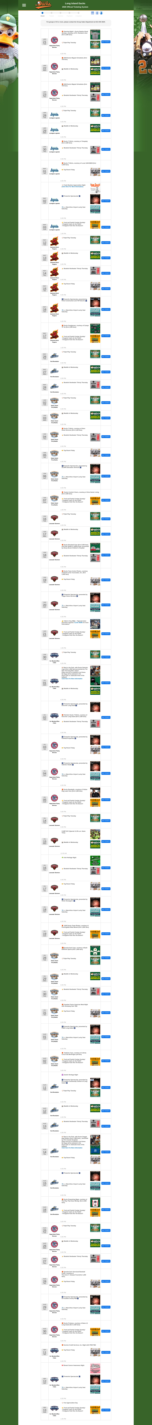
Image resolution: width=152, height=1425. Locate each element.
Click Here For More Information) (72, 186)
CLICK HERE (78, 622)
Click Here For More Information (72, 678)
